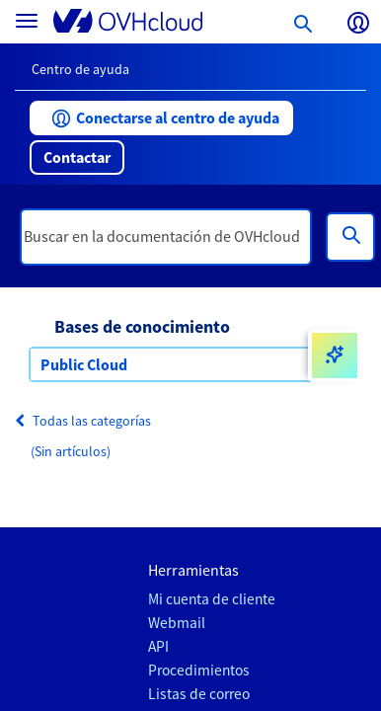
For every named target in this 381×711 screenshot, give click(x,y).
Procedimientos (199, 670)
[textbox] (166, 237)
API (158, 646)
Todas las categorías (83, 421)
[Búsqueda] (350, 237)
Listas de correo (199, 693)
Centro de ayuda (80, 69)
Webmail (176, 622)
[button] (161, 118)
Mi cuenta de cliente (211, 599)
